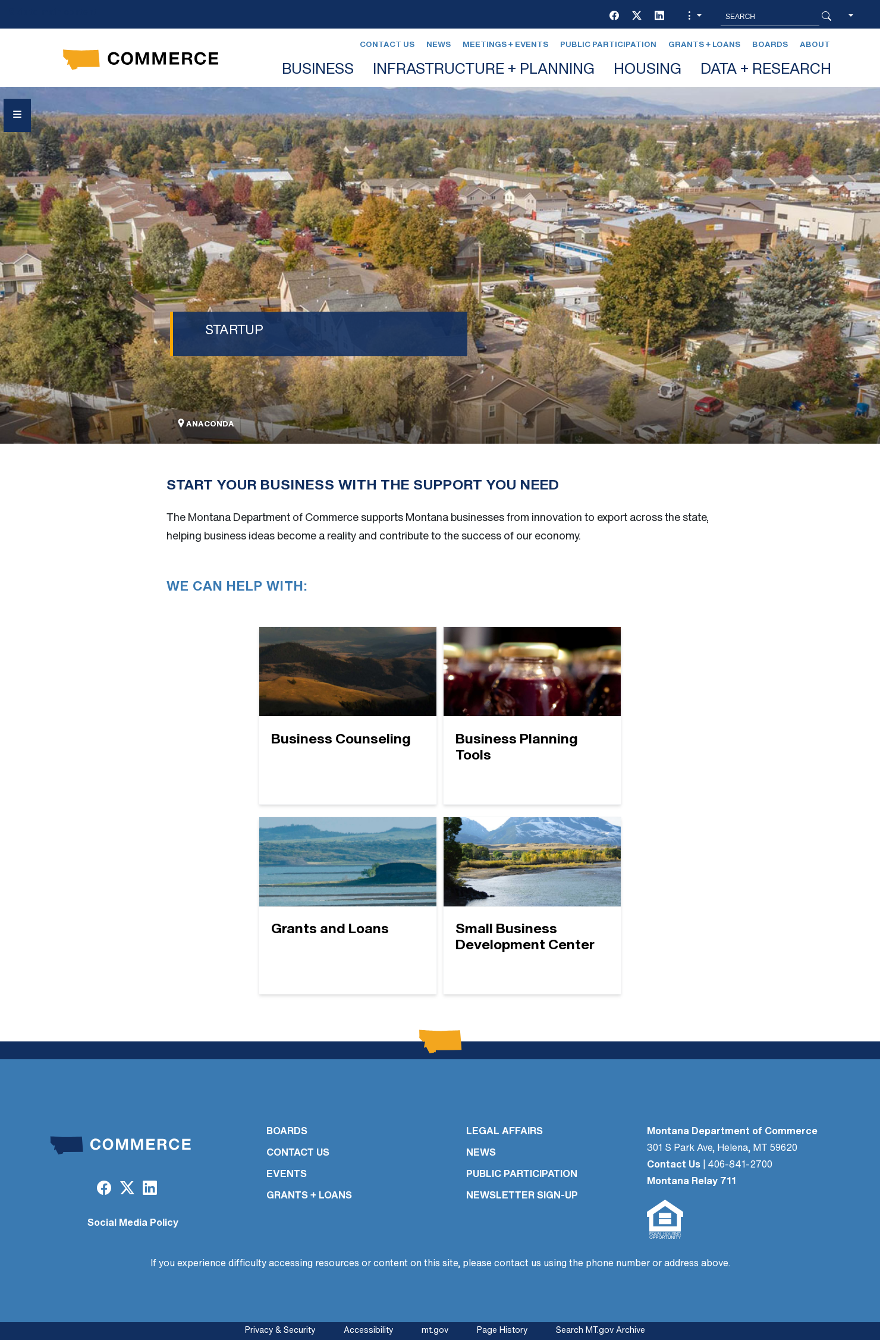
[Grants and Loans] (348, 906)
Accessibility (368, 1330)
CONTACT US (297, 1153)
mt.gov (435, 1330)
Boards (770, 45)
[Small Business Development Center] (532, 906)
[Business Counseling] (348, 715)
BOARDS (286, 1132)
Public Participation (608, 45)
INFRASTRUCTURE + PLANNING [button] (484, 70)
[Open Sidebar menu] (17, 115)
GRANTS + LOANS (309, 1196)
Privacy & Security (280, 1330)
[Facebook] (614, 17)
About (815, 45)
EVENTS (286, 1174)
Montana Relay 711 (691, 1182)
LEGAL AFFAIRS (504, 1132)
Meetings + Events (505, 45)
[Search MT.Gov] (770, 16)
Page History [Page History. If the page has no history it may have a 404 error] (502, 1330)
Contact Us (387, 45)
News (438, 45)
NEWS (481, 1153)
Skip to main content (52, 12)
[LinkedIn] (659, 17)
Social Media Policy (132, 1223)
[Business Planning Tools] (532, 715)
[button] (693, 17)
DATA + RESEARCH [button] (765, 70)
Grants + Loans (704, 45)
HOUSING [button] (647, 70)
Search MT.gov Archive (600, 1330)
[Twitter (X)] (636, 17)
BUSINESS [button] (318, 70)
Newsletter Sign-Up (522, 1196)
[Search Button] (826, 16)
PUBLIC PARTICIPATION (521, 1174)
